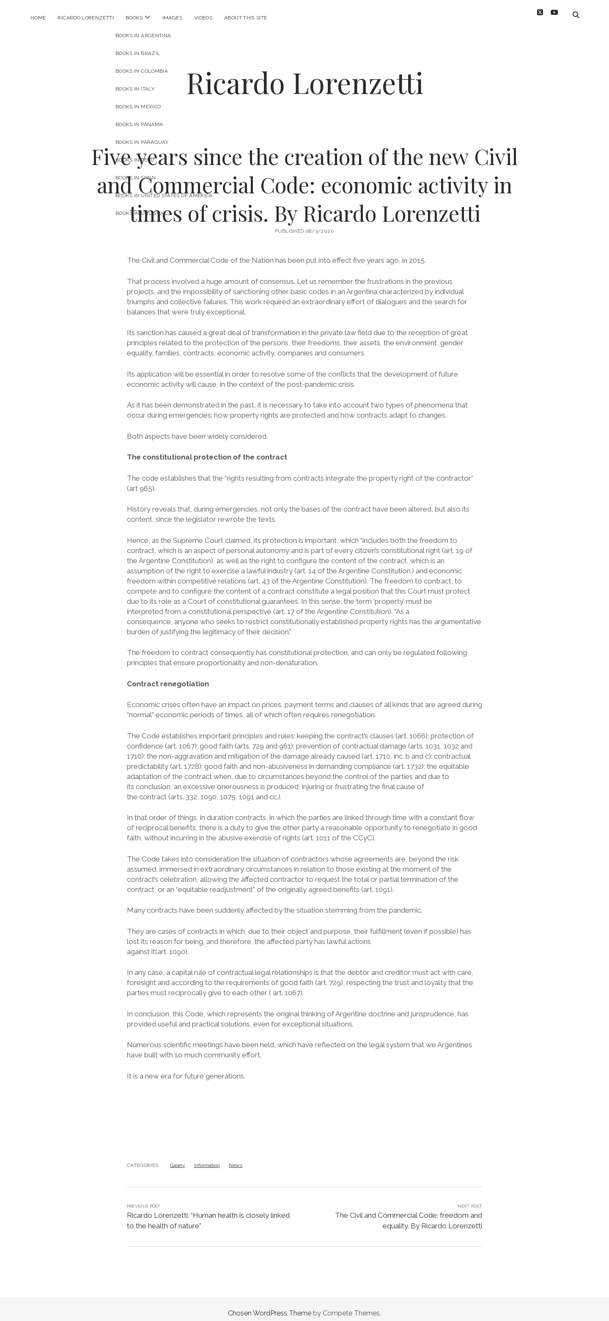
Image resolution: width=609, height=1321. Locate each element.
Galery (177, 1158)
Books (134, 18)
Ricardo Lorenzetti (85, 18)
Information (207, 1158)
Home (38, 18)
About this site (245, 18)
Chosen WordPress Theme (269, 1306)
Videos (203, 18)
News (235, 1158)
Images (172, 18)
